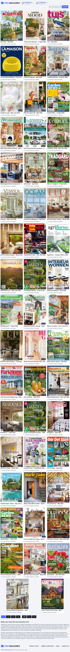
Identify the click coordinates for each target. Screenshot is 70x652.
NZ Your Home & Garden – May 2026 (35, 574)
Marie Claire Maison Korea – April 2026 (12, 148)
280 (24, 616)
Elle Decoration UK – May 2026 (33, 113)
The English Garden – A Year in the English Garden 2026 (35, 290)
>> (34, 616)
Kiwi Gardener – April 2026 (32, 397)
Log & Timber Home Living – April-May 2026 (52, 610)
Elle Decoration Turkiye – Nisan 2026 (58, 219)
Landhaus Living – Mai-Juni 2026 (57, 148)
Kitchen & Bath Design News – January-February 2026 (17, 610)
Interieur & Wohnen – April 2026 (56, 290)
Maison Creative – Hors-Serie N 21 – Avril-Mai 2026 (58, 326)
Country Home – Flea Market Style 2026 (35, 468)
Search (65, 6)
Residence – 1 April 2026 (8, 432)
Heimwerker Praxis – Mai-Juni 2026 (34, 255)
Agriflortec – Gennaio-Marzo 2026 (57, 255)
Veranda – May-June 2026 (8, 219)
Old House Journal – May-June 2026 (58, 539)
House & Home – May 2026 (55, 503)
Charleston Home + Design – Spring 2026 (35, 326)
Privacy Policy (34, 646)
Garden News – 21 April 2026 (55, 113)
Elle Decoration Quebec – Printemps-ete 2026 (12, 361)
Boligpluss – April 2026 (54, 432)
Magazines (10, 2)
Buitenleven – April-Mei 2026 (55, 574)
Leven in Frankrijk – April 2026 (33, 77)
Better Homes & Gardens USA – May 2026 (35, 361)
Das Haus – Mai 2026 (7, 42)
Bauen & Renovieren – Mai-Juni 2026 (58, 397)
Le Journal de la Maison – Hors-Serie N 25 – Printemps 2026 (12, 77)
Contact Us (65, 646)
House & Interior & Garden (8, 44)
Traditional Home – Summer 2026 (57, 77)
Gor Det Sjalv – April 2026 (54, 468)
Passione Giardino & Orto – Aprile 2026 (12, 574)
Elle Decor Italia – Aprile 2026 (9, 468)
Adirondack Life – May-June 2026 (11, 290)
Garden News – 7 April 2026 (9, 539)
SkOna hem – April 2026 (31, 184)
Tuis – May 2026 (52, 42)
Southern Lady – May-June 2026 (10, 113)
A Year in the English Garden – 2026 (34, 432)
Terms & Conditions (47, 646)
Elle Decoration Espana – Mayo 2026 (11, 255)
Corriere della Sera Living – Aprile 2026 (35, 539)
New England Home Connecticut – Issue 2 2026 (12, 184)
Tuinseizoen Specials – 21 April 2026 (35, 42)
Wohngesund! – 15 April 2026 (9, 326)
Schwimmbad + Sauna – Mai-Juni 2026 (12, 503)
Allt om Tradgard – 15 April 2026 (57, 184)
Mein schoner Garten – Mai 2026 (57, 361)
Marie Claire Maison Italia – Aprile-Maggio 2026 (35, 503)
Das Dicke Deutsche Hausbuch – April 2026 (35, 148)
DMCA (58, 646)
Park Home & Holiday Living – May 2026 (12, 397)
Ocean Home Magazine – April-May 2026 (35, 219)
